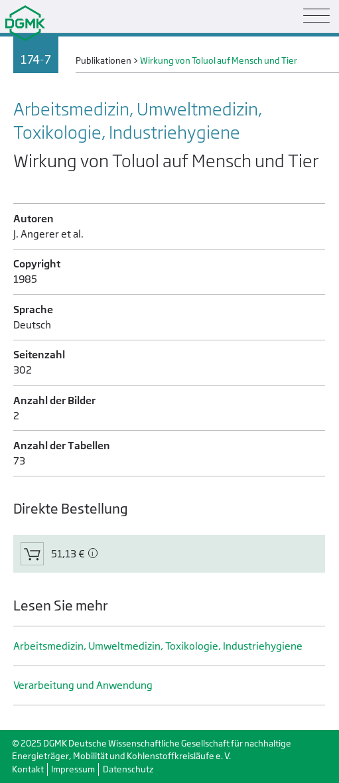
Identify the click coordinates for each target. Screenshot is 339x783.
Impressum (73, 769)
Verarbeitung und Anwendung (83, 685)
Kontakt (28, 769)
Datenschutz (128, 769)
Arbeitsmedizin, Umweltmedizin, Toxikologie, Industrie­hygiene (158, 646)
